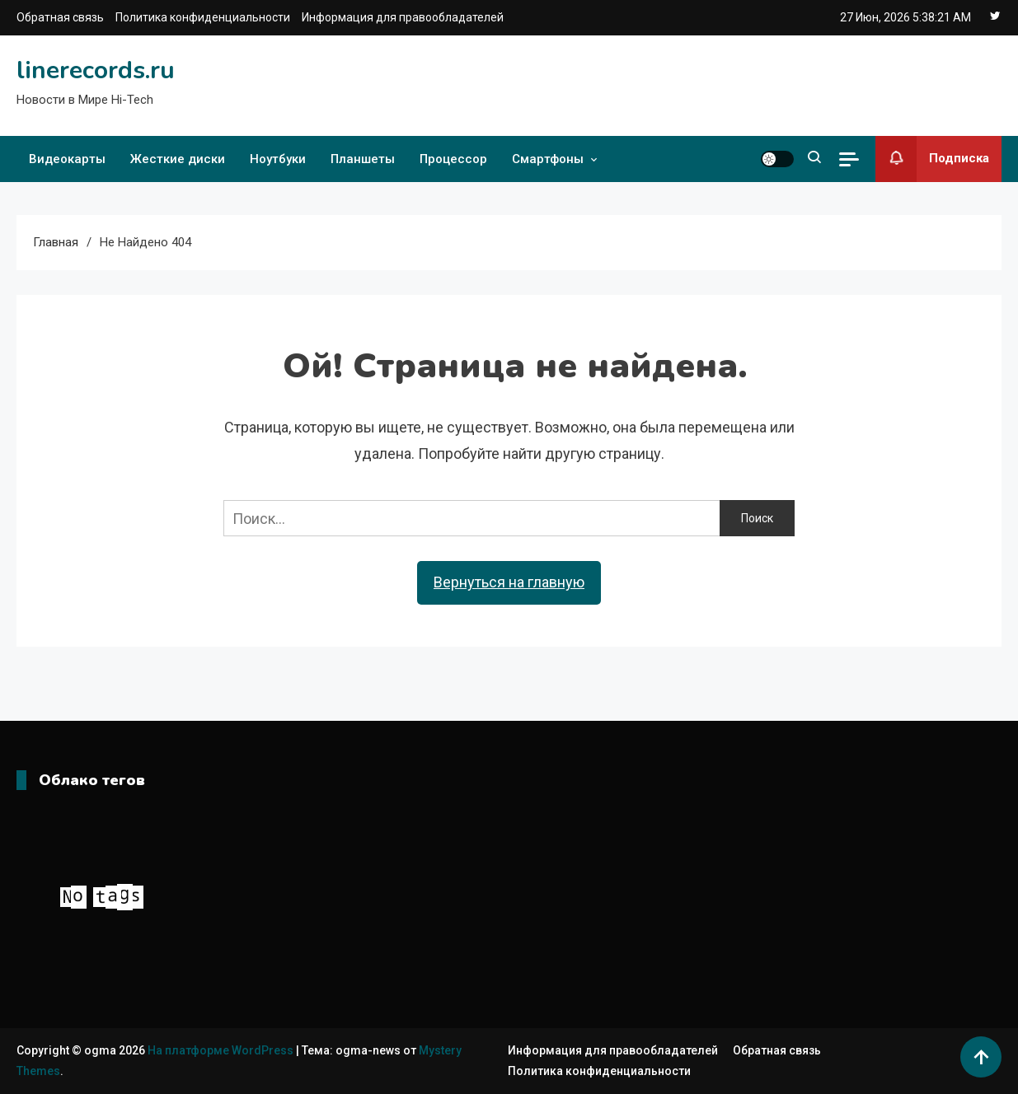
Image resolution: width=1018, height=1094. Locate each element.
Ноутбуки (278, 159)
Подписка (932, 159)
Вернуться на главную (509, 582)
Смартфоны (548, 159)
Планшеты (363, 159)
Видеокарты (67, 159)
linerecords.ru (95, 70)
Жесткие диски (177, 159)
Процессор (453, 159)
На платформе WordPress (222, 1050)
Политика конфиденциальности (202, 17)
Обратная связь (60, 17)
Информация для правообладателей (403, 17)
